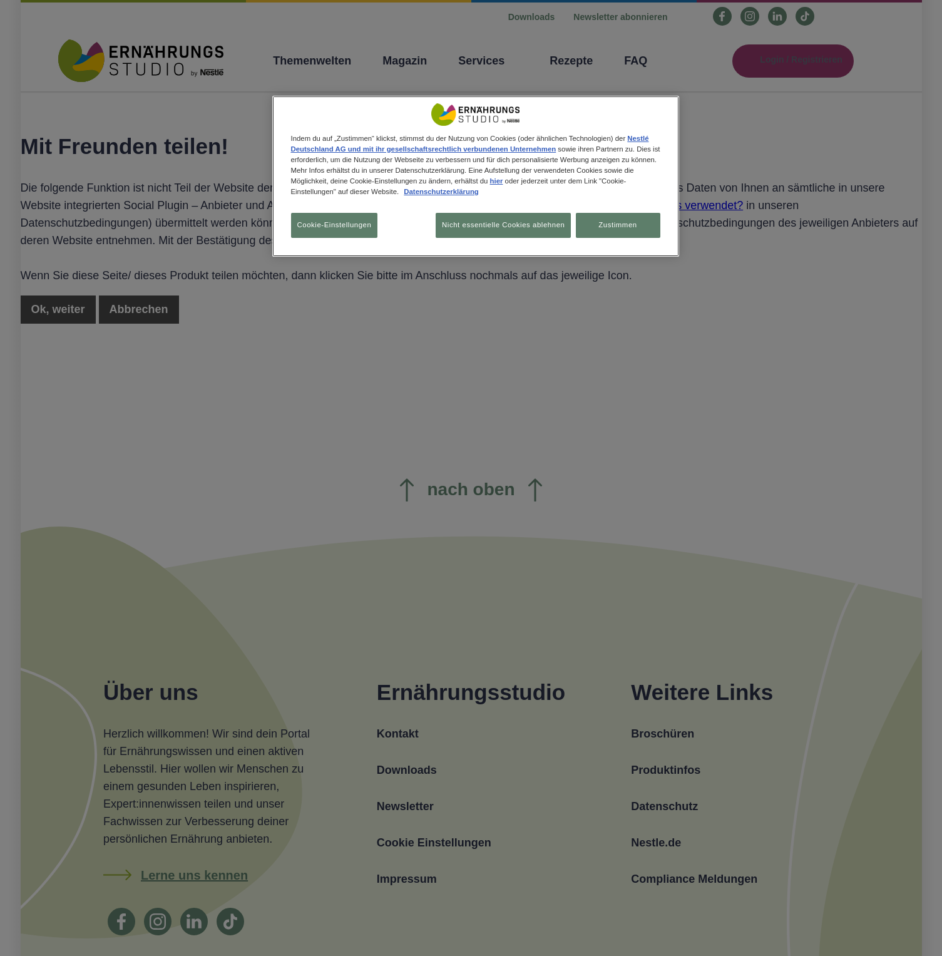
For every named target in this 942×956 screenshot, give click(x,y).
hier (496, 181)
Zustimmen (617, 225)
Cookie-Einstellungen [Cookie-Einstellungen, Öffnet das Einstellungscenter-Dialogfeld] (334, 225)
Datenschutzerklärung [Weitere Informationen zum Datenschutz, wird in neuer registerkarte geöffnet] (441, 191)
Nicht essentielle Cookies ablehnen (498, 225)
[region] (475, 177)
